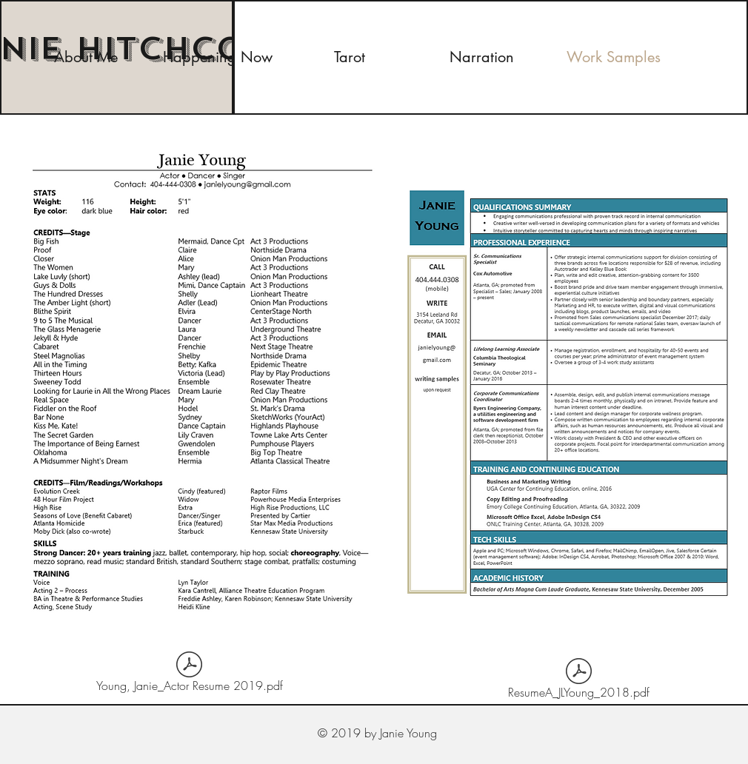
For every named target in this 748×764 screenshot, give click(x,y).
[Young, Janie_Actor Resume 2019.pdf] (189, 674)
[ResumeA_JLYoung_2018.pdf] (579, 681)
